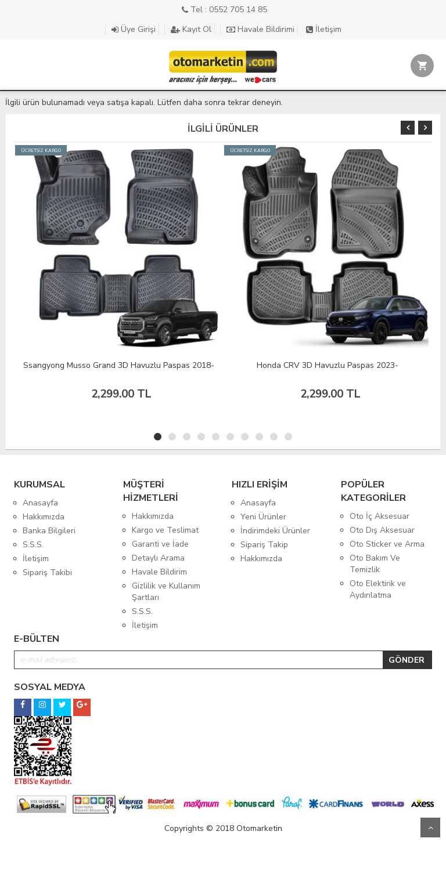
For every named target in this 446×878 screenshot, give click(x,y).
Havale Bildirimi (260, 29)
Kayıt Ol (191, 29)
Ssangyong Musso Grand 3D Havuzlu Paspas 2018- (118, 365)
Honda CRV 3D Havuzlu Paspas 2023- (327, 365)
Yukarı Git (430, 827)
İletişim (323, 29)
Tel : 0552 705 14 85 (224, 9)
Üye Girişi (134, 29)
